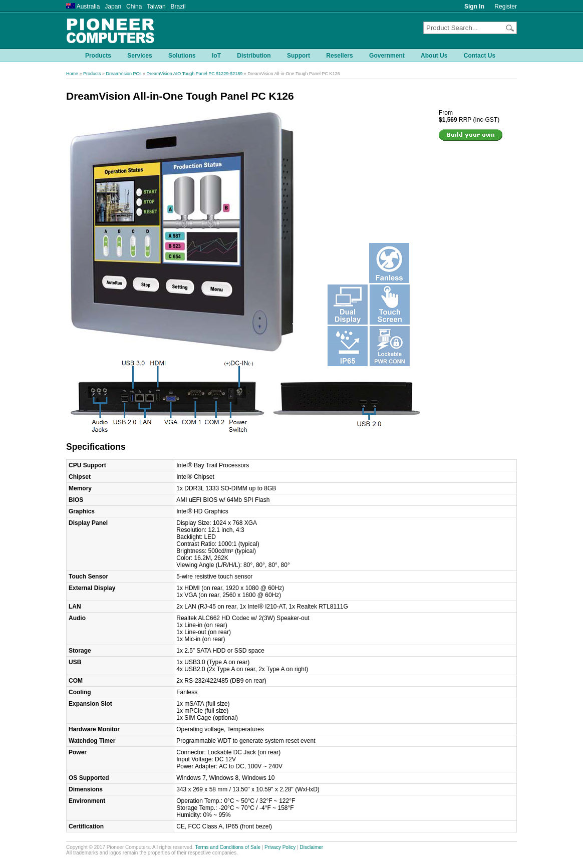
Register (505, 6)
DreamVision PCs (124, 73)
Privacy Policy (280, 847)
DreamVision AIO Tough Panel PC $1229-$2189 (194, 73)
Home (72, 73)
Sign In (474, 6)
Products (92, 73)
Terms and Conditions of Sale (227, 847)
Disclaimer (312, 847)
